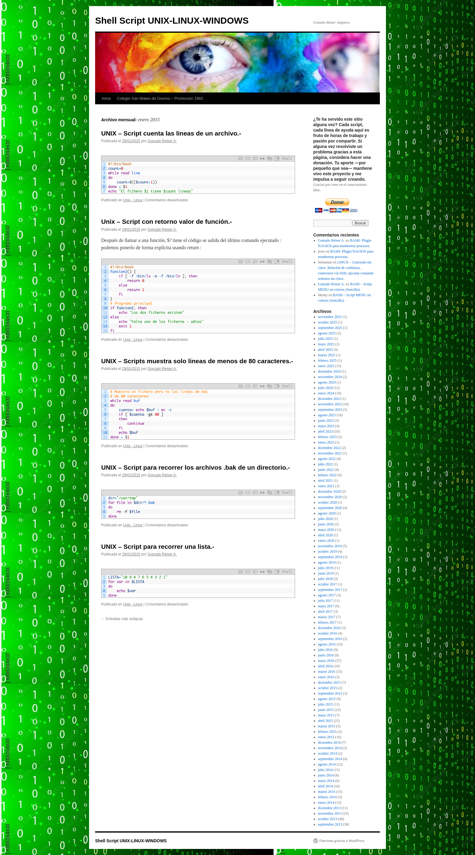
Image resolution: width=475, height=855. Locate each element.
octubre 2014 (327, 753)
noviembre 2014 (330, 748)
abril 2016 (325, 666)
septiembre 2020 (330, 508)
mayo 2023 (326, 426)
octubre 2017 (327, 584)
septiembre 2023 (330, 409)
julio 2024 (325, 388)
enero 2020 (326, 540)
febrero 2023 (327, 437)
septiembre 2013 (330, 824)
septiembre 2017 (330, 590)
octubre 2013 (327, 819)
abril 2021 (325, 480)
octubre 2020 (327, 502)
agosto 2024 (327, 382)
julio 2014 (325, 770)
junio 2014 (326, 775)
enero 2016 (326, 677)
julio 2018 (325, 579)
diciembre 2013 (329, 808)
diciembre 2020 (329, 491)
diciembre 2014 (329, 742)
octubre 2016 (327, 633)
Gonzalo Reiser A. (162, 141)
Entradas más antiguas (122, 619)
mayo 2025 (326, 344)
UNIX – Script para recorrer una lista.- (157, 546)
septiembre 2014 (330, 759)
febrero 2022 (327, 475)
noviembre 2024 (330, 377)
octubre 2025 (327, 322)
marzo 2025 (326, 355)
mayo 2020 (326, 530)
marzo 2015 (326, 726)
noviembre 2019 (330, 546)
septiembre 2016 (330, 639)
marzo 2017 (326, 617)
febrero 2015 (327, 731)
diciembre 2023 (329, 399)
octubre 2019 (327, 551)
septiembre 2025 (330, 328)
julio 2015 (325, 704)
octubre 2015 (327, 688)
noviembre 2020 (330, 497)
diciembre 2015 (329, 682)
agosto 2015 (327, 699)
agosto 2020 (327, 513)
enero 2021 (326, 486)
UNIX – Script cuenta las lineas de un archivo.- (171, 133)
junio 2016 (326, 655)
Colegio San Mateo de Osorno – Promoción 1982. (160, 98)
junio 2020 (326, 524)
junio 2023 (326, 420)
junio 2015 (326, 710)
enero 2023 (326, 442)
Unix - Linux (132, 200)
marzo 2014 (326, 792)
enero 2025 (326, 366)
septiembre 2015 (330, 693)
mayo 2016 (326, 661)
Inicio (106, 98)
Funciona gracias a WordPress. (342, 841)
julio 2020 (325, 519)
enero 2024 (326, 393)
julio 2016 (325, 650)
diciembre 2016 (329, 628)
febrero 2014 (327, 797)
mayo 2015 (326, 715)
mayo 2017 (326, 606)
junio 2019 (326, 573)
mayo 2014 (326, 781)
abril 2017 (325, 611)
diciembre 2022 (329, 448)
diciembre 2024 (329, 371)
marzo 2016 (326, 671)
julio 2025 (325, 339)
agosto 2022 (327, 459)
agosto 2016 (327, 644)
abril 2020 (325, 535)
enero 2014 (326, 802)
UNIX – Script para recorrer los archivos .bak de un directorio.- (195, 467)
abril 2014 (325, 786)
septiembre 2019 (330, 557)
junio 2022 (326, 470)
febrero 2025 (327, 360)
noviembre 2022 (330, 453)
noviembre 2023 (330, 404)
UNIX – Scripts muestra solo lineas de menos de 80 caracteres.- (197, 360)
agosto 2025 (327, 333)
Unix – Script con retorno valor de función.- (166, 221)
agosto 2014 (327, 764)
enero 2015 (326, 737)
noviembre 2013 (330, 813)
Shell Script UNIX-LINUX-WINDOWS (172, 20)
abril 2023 (325, 431)
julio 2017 (325, 600)
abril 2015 (325, 721)
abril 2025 (325, 349)
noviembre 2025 (330, 317)
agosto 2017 (327, 595)
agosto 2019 (327, 562)
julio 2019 (325, 568)
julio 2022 (325, 464)
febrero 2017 (327, 622)
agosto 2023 (327, 415)
